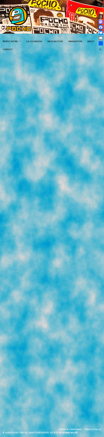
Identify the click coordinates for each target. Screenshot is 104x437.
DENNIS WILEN (69, 432)
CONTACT (8, 49)
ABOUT (91, 41)
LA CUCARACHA (34, 41)
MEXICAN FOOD (55, 41)
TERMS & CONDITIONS (70, 429)
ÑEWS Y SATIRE (13, 41)
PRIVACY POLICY (92, 429)
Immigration (75, 41)
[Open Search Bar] (100, 49)
